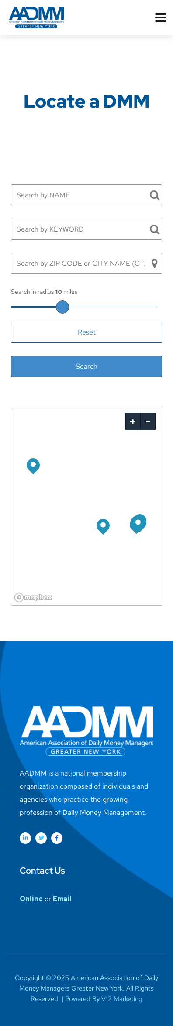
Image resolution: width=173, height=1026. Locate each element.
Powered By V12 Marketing (103, 998)
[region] (86, 506)
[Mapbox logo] (33, 597)
